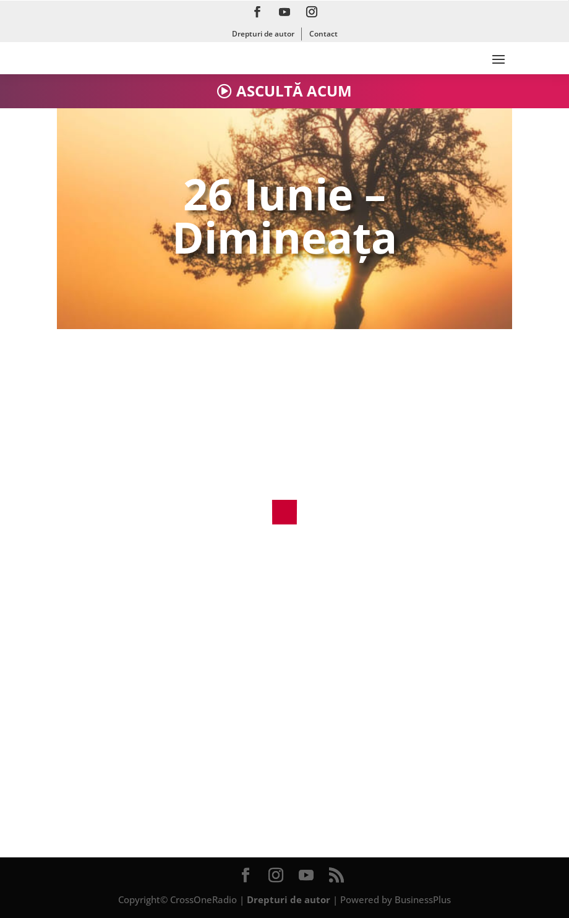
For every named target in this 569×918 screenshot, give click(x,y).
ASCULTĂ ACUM (294, 90)
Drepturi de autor (263, 33)
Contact (323, 33)
